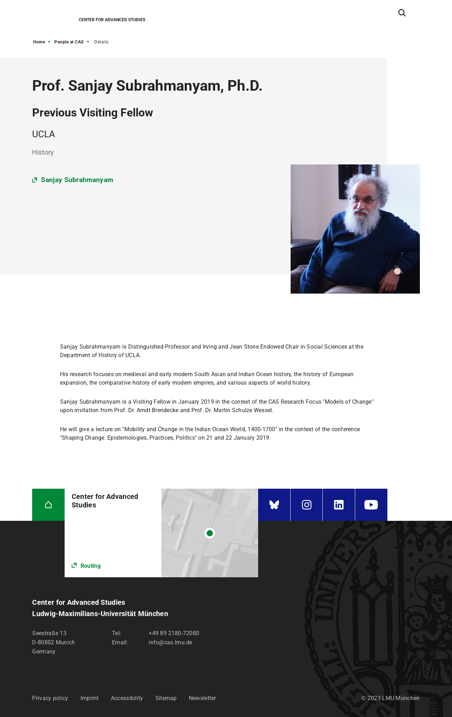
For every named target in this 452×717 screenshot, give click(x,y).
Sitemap (166, 698)
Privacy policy (50, 698)
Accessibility (127, 698)
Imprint (90, 698)
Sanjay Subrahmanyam (77, 180)
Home (39, 42)
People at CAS (69, 42)
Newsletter (202, 698)
